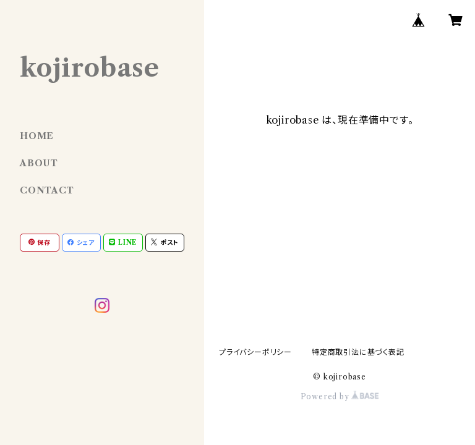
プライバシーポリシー (255, 352)
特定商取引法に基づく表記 (358, 352)
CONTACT (47, 190)
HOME (37, 136)
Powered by (340, 396)
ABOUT (39, 163)
